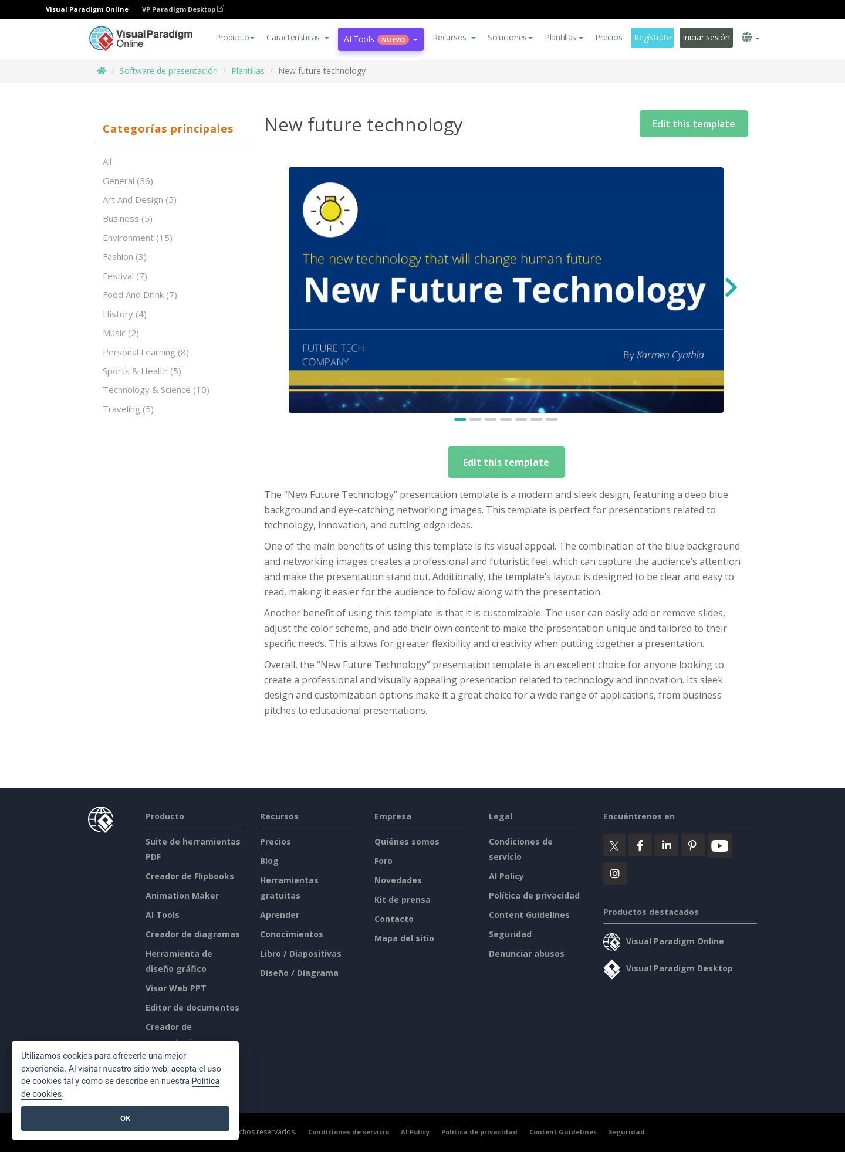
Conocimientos (291, 934)
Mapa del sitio (404, 938)
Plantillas (248, 70)
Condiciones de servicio (348, 1131)
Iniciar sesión (705, 37)
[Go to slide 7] (552, 419)
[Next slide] (729, 290)
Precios (608, 37)
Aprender (279, 914)
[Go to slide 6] (537, 419)
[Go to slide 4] (506, 419)
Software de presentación (169, 70)
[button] (297, 38)
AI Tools (163, 914)
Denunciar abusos (527, 953)
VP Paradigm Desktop (183, 9)
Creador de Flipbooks (190, 876)
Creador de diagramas (193, 934)
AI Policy (506, 876)
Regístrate (652, 37)
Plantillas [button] (564, 37)
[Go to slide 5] (522, 419)
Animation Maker (182, 895)
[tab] (171, 129)
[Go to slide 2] (476, 419)
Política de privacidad (534, 895)
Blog (269, 860)
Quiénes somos (407, 841)
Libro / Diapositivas (301, 953)
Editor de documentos (192, 1007)
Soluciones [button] (510, 37)
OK (125, 1118)
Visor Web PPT (176, 988)
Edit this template (694, 123)
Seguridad (510, 934)
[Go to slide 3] (491, 419)
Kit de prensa (402, 899)
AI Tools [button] (381, 39)
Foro (383, 860)
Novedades (398, 880)
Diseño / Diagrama (299, 972)
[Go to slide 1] (461, 419)
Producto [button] (235, 37)
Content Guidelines (529, 914)
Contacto (394, 918)
